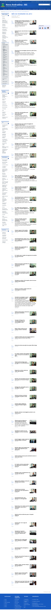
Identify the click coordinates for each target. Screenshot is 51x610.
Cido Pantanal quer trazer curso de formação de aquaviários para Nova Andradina (22, 239)
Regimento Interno (17, 605)
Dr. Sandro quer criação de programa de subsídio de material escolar (26, 256)
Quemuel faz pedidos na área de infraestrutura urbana (22, 481)
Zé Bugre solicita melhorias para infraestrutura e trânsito (22, 144)
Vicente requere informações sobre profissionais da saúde (21, 231)
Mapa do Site (33, 1)
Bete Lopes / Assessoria (13, 22)
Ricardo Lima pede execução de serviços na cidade (22, 154)
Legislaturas (16, 600)
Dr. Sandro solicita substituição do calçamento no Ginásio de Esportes (22, 465)
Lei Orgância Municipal (18, 606)
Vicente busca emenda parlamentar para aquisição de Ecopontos (21, 490)
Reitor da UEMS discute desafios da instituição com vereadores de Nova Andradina (22, 176)
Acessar (49, 1)
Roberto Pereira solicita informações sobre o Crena (21, 82)
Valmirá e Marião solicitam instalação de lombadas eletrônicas (21, 220)
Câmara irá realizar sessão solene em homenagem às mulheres (23, 289)
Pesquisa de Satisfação (11, 9)
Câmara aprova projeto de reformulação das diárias (20, 421)
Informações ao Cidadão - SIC (27, 9)
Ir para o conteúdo (3, 1)
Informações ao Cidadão (26, 601)
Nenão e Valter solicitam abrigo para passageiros (22, 565)
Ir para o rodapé (19, 1)
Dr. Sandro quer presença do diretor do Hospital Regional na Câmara (22, 208)
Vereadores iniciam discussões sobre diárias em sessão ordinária (21, 60)
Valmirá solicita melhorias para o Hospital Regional (24, 515)
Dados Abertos (26, 603)
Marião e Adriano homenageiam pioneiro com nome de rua (25, 412)
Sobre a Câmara (12, 11)
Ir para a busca (14, 1)
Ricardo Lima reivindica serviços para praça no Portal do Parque (22, 379)
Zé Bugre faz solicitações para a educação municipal (22, 387)
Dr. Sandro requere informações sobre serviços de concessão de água (22, 354)
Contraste (46, 1)
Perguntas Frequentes (19, 9)
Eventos (5, 606)
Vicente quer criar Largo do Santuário (21, 523)
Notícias (15, 11)
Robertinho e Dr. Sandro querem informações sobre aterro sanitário (22, 507)
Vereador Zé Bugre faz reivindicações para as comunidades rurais (20, 321)
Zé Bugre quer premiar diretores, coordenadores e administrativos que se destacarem (22, 21)
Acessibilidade (37, 1)
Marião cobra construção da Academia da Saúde (21, 41)
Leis (2, 122)
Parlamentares (17, 599)
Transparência (4, 157)
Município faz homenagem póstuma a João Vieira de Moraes (25, 51)
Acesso (5, 599)
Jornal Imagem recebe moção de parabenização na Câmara (22, 440)
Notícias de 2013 (19, 11)
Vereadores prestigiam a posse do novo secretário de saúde (21, 298)
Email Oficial (48, 9)
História (5, 600)
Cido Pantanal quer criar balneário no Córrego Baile (21, 498)
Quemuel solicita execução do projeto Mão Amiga (26, 345)
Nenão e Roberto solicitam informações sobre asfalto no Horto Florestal (21, 134)
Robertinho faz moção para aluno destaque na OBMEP (21, 540)
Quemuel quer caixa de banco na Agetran (22, 31)
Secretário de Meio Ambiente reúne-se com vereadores (21, 72)
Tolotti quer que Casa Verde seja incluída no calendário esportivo (22, 582)
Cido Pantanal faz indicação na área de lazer (21, 548)
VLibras (43, 1)
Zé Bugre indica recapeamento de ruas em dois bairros (22, 473)
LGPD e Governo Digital (42, 9)
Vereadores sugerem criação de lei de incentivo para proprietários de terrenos (22, 103)
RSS (24, 607)
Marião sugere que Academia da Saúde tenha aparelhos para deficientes (22, 448)
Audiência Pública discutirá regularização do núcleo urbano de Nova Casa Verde (24, 337)
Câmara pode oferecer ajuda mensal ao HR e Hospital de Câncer (21, 93)
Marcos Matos (14, 15)
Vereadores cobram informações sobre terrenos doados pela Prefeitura (25, 281)
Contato (41, 1)
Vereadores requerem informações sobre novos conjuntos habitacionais (20, 532)
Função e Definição (7, 602)
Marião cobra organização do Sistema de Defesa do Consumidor (21, 248)
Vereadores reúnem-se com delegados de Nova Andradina (21, 431)
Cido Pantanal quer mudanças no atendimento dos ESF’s (22, 197)
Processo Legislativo (4, 92)
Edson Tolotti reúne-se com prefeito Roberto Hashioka (21, 329)
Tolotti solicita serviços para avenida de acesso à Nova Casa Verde (25, 456)
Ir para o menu (9, 1)
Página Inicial (5, 9)
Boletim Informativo (27, 604)
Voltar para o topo (47, 591)
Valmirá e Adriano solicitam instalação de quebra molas (21, 396)
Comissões (16, 603)
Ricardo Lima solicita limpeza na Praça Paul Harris (22, 557)
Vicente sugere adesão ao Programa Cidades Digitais (20, 404)
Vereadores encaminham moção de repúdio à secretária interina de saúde (22, 273)
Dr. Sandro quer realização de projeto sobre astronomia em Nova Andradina (21, 165)
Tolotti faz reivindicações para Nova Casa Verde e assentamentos (21, 113)
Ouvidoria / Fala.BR (35, 9)
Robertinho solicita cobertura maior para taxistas (21, 371)
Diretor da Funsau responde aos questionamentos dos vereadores (22, 264)
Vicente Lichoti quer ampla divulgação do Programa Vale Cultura (24, 124)
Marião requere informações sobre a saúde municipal (21, 573)
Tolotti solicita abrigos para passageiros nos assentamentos (22, 362)
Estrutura (5, 603)
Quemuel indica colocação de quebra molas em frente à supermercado (21, 188)
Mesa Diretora (17, 602)
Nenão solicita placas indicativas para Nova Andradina (22, 312)
